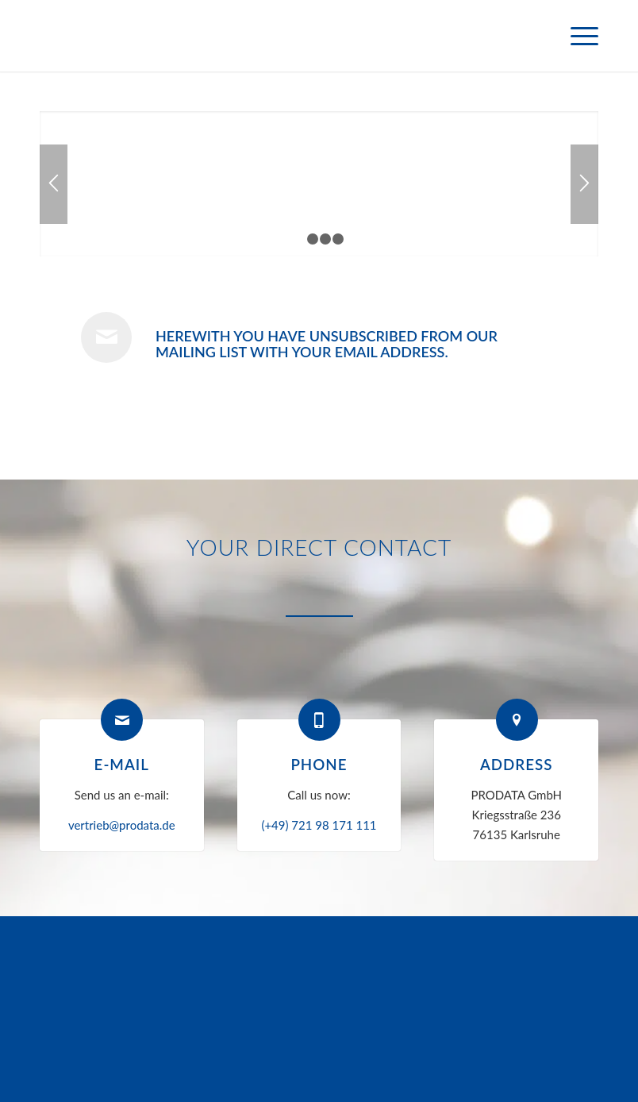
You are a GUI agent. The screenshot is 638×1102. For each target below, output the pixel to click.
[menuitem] (576, 35)
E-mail (121, 764)
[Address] (517, 720)
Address (516, 764)
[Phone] (319, 720)
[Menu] (576, 35)
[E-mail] (122, 720)
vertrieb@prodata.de (121, 825)
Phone (318, 764)
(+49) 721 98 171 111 (318, 825)
